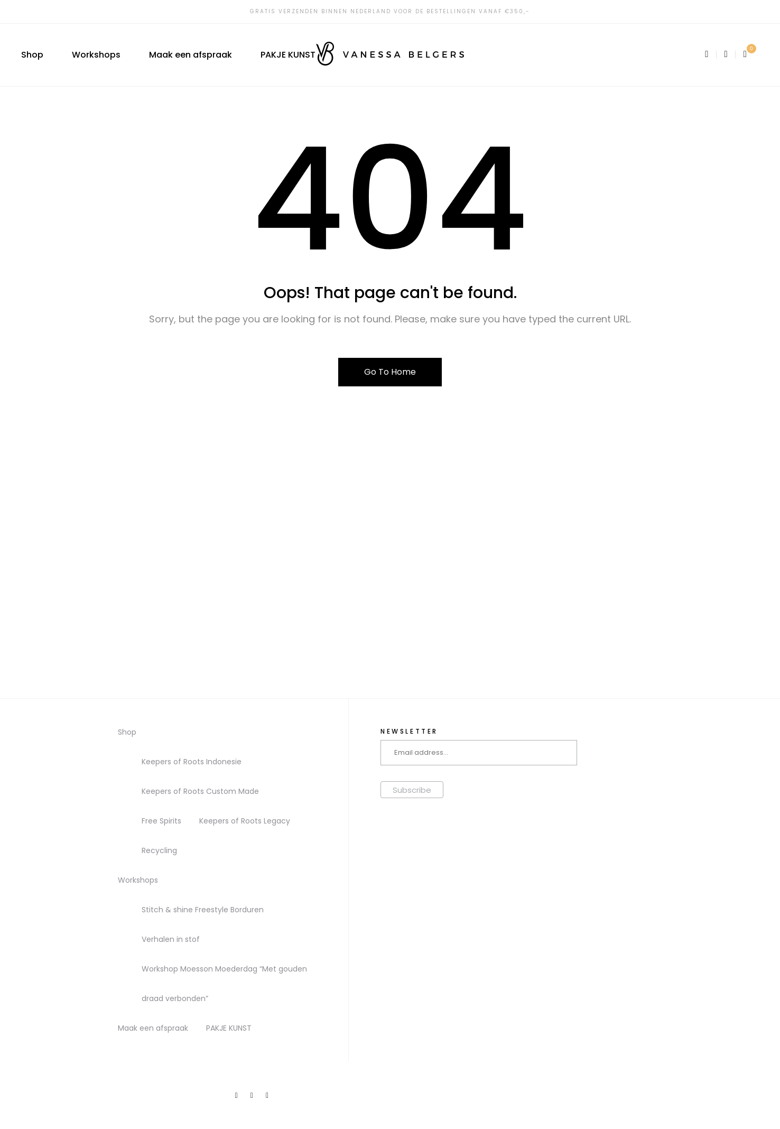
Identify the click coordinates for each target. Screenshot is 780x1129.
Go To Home (390, 372)
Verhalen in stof (171, 939)
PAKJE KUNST (288, 55)
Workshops (96, 55)
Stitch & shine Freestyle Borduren (203, 909)
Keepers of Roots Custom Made (200, 791)
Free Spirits (161, 821)
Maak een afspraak (190, 55)
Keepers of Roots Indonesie (192, 761)
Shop (32, 55)
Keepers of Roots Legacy (244, 821)
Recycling (159, 850)
